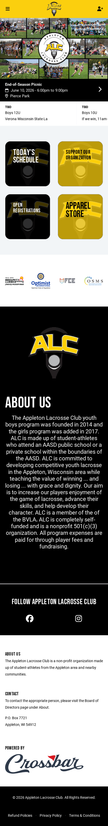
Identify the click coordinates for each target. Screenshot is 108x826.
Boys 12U (12, 112)
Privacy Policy (51, 815)
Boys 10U (89, 112)
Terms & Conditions (84, 815)
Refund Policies (20, 815)
